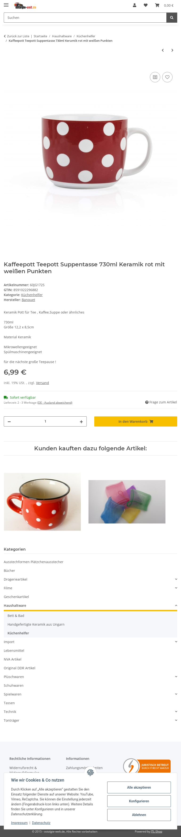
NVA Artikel (12, 659)
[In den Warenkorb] (7, 65)
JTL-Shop (156, 831)
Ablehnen (138, 815)
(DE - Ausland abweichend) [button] (54, 403)
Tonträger (11, 720)
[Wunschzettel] (145, 5)
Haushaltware (15, 605)
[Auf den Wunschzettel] (167, 77)
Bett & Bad (16, 615)
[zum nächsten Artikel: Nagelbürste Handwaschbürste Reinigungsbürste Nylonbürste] (172, 50)
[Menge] (45, 421)
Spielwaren (12, 694)
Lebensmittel (14, 650)
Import (9, 642)
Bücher (9, 570)
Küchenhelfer (32, 295)
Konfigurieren (138, 801)
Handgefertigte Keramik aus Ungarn (36, 624)
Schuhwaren (14, 685)
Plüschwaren (14, 676)
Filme (8, 588)
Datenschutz (42, 823)
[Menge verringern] (9, 421)
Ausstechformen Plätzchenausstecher (33, 562)
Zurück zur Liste (18, 36)
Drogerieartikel (15, 579)
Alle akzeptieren (138, 787)
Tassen (9, 703)
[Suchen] (85, 18)
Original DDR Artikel (19, 668)
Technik (10, 711)
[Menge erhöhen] (81, 421)
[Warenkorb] (164, 5)
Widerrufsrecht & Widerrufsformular (24, 770)
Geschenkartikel (16, 596)
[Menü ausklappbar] (6, 3)
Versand (42, 383)
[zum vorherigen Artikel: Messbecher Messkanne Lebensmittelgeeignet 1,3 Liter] (163, 50)
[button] (134, 5)
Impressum (20, 823)
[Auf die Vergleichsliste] (155, 77)
